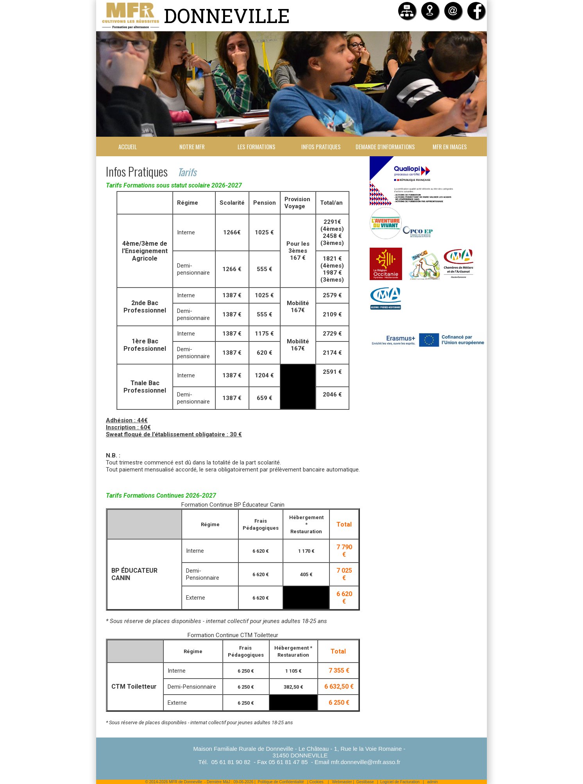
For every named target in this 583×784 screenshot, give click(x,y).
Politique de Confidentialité (281, 782)
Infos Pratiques (321, 146)
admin (432, 782)
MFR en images (450, 146)
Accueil (127, 146)
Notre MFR (192, 146)
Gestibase (365, 782)
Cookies (316, 782)
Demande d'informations (385, 146)
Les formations (256, 146)
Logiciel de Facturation (400, 782)
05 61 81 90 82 (230, 762)
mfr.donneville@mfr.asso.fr (366, 762)
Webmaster (342, 782)
